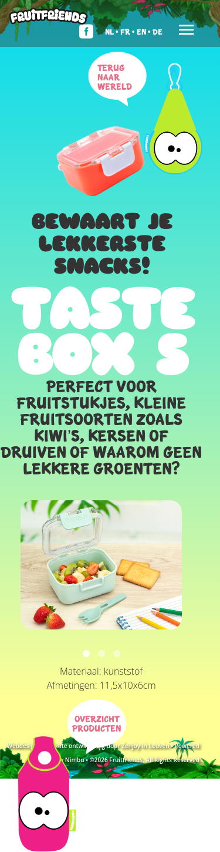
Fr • (127, 31)
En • (144, 31)
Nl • (112, 31)
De (158, 31)
